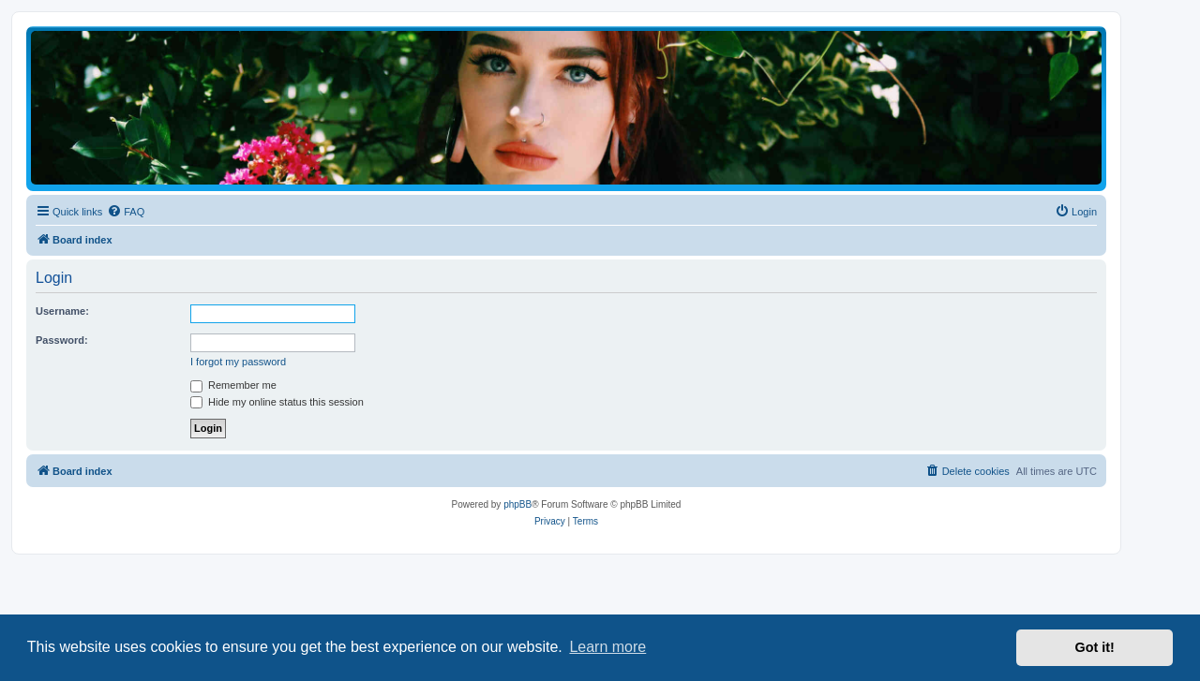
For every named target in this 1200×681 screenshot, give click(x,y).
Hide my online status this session (277, 401)
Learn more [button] (607, 647)
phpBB (517, 504)
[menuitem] (125, 211)
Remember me (233, 385)
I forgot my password (238, 361)
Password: (62, 340)
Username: (62, 311)
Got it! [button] (1095, 647)
